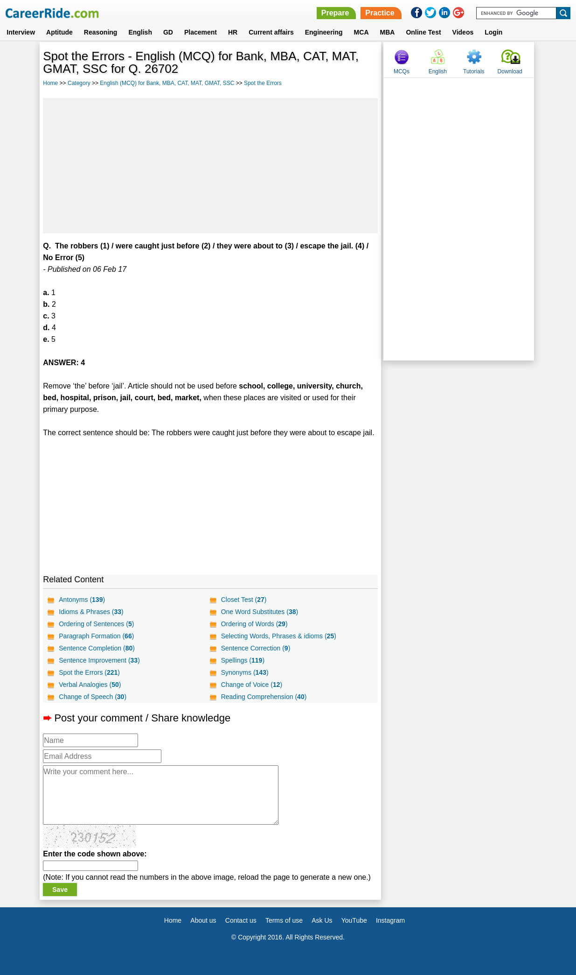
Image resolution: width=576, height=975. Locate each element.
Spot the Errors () (89, 672)
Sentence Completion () (97, 648)
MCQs (401, 71)
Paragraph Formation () (96, 636)
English (140, 32)
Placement (200, 32)
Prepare (335, 13)
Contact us (241, 920)
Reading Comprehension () (264, 696)
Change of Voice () (252, 684)
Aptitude (59, 32)
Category (79, 83)
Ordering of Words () (254, 624)
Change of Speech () (92, 696)
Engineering (324, 32)
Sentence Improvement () (99, 660)
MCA (361, 32)
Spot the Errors (263, 83)
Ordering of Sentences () (96, 624)
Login (493, 32)
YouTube (354, 920)
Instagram (390, 920)
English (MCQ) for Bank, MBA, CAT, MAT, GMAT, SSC (167, 83)
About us (203, 920)
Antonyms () (82, 599)
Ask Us (322, 920)
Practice (379, 13)
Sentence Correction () (256, 648)
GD (168, 32)
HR (232, 32)
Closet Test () (244, 599)
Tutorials (474, 71)
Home (50, 83)
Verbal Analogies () (90, 684)
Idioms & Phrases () (91, 611)
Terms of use (284, 920)
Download (510, 71)
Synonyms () (245, 672)
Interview (21, 32)
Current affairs (271, 32)
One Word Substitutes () (259, 611)
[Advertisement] (210, 165)
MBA (387, 32)
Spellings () (242, 660)
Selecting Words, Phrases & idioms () (278, 636)
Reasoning (101, 32)
